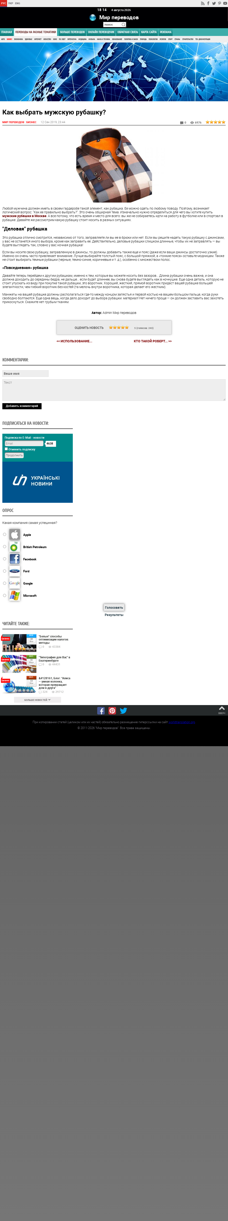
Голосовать (114, 607)
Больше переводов (72, 32)
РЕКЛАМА (165, 32)
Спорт (170, 39)
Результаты (114, 614)
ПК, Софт (62, 39)
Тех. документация (202, 39)
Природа (143, 39)
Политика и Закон (131, 39)
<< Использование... (74, 341)
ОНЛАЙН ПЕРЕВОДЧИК (101, 32)
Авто (3, 39)
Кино (55, 39)
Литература (71, 39)
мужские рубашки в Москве (24, 216)
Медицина (82, 39)
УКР (10, 3)
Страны (177, 39)
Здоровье (28, 39)
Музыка (92, 39)
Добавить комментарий (22, 405)
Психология (153, 39)
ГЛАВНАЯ (6, 32)
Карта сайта (149, 32)
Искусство (47, 39)
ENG (17, 3)
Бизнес (9, 39)
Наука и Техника (103, 39)
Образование (117, 39)
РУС (3, 3)
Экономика (18, 39)
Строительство (187, 39)
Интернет (37, 39)
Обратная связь (127, 32)
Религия (163, 39)
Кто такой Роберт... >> (153, 341)
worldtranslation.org (182, 722)
